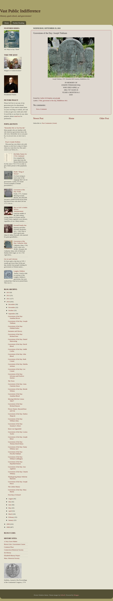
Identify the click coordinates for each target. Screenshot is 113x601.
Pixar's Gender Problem (12, 142)
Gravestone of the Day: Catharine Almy (20, 242)
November (11, 307)
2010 (8, 302)
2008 (8, 527)
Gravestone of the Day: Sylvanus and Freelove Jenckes (16, 376)
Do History (7, 553)
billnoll (63, 595)
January (11, 520)
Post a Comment (41, 109)
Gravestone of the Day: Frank (19, 190)
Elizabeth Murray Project (12, 555)
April (10, 511)
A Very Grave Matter (10, 541)
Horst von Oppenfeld (14, 429)
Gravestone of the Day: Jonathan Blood (15, 395)
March (10, 514)
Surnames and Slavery (15, 331)
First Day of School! (14, 495)
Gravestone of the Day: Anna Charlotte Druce (17, 385)
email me (17, 116)
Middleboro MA (62, 100)
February (11, 517)
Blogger (76, 595)
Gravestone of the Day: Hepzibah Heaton (15, 463)
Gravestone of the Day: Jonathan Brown (15, 317)
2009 (8, 524)
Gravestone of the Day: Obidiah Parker (15, 327)
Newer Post (38, 118)
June (10, 505)
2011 (8, 299)
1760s (40, 100)
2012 (8, 295)
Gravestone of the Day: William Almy (15, 420)
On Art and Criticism (10, 259)
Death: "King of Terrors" (19, 173)
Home (7, 23)
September (11, 313)
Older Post (104, 118)
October (11, 310)
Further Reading (18, 23)
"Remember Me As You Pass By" (14, 128)
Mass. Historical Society (11, 558)
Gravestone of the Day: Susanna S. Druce (15, 425)
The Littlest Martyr (14, 487)
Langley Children (19, 271)
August (10, 499)
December (11, 304)
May (10, 508)
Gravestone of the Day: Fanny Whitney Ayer (17, 448)
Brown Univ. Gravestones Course (14, 544)
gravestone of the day (49, 100)
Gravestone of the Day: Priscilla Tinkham (15, 453)
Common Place (9, 547)
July (9, 502)
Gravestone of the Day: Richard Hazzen (15, 405)
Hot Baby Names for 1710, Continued (20, 155)
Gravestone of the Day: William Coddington (15, 458)
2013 (8, 292)
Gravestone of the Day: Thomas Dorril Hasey (15, 443)
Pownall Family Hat (20, 225)
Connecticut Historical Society (13, 550)
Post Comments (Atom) (49, 123)
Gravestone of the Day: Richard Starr (15, 335)
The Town (11, 381)
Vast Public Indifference (20, 11)
